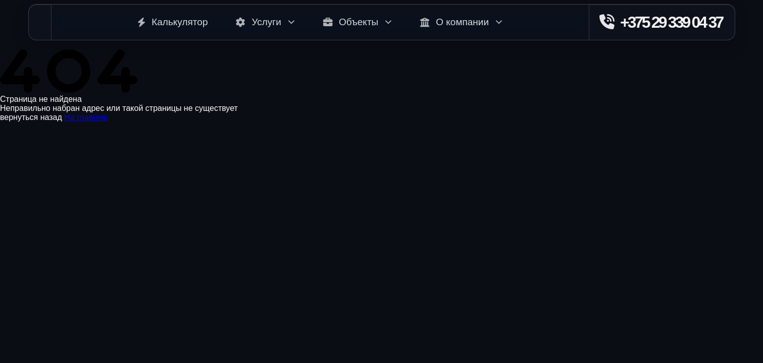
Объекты (357, 22)
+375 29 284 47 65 (34, 322)
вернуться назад (31, 117)
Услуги (265, 22)
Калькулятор (172, 22)
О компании (461, 22)
